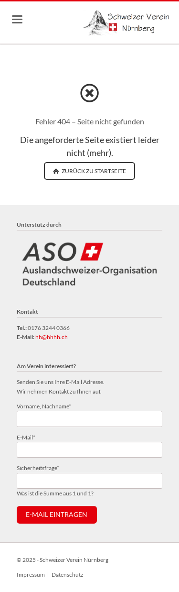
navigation (17, 19)
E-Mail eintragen (56, 514)
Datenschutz (68, 574)
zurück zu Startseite (93, 171)
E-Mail (29, 437)
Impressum (31, 574)
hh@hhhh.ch (51, 336)
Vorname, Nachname (44, 406)
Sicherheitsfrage (38, 467)
